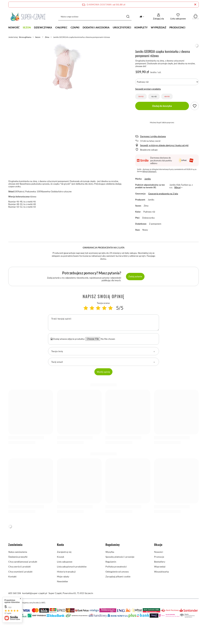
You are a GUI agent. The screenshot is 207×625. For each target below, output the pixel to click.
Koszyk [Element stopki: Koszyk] (60, 556)
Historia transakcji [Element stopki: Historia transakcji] (66, 571)
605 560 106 (14, 593)
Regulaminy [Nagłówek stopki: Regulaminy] (112, 545)
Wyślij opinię (103, 371)
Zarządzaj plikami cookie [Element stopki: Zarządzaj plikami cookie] (117, 576)
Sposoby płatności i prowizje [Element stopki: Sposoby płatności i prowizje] (119, 556)
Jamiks (147, 178)
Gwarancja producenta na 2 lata (163, 193)
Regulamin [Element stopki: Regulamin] (110, 561)
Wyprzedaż (158, 27)
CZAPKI (75, 27)
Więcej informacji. (149, 171)
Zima (47, 37)
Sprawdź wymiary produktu (148, 89)
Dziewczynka (43, 27)
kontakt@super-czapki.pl (34, 593)
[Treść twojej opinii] (103, 322)
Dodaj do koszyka (162, 105)
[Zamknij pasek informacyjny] (195, 5)
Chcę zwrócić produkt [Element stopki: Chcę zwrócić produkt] (19, 566)
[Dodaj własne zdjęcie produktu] (107, 339)
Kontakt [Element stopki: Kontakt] (12, 576)
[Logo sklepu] (28, 16)
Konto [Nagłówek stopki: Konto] (60, 545)
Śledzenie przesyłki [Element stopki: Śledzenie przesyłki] (18, 556)
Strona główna (25, 37)
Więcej (177, 187)
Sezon (27, 27)
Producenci (177, 27)
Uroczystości (122, 27)
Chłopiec (61, 27)
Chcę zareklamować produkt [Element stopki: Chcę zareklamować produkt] (22, 561)
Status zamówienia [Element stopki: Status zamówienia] (17, 551)
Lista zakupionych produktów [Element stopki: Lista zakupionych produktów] (72, 566)
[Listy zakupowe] (178, 16)
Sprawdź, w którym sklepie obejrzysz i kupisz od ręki (164, 145)
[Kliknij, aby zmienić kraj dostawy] (142, 16)
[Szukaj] (127, 16)
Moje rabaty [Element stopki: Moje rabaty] (63, 576)
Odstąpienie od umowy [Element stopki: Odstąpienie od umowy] (117, 571)
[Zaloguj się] (158, 16)
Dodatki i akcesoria (96, 27)
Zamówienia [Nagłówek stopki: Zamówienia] (15, 545)
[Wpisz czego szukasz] (94, 16)
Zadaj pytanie (135, 276)
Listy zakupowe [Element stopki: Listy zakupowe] (64, 561)
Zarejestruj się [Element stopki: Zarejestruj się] (64, 551)
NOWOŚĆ (14, 27)
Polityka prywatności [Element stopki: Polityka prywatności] (116, 566)
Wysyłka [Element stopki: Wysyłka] (109, 551)
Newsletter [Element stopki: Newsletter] (62, 581)
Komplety (141, 27)
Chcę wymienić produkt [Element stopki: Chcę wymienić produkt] (20, 571)
